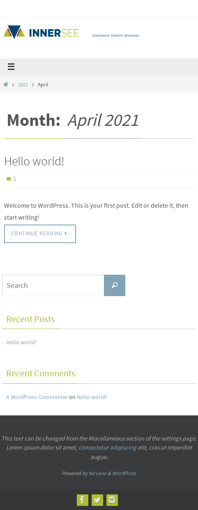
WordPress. (124, 473)
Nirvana (97, 473)
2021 (23, 84)
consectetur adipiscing (107, 447)
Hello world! (34, 161)
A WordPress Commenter (37, 397)
